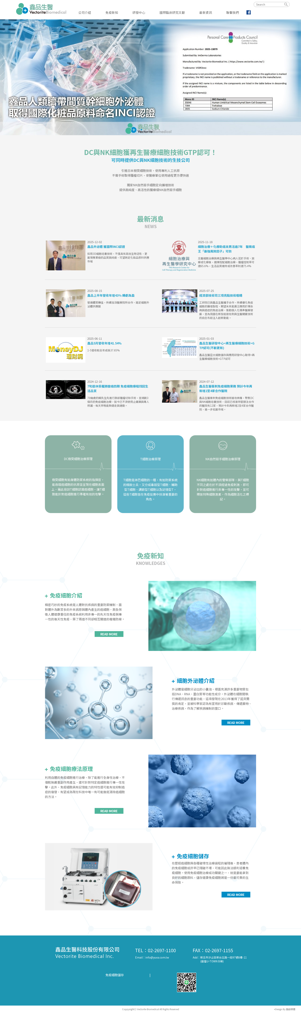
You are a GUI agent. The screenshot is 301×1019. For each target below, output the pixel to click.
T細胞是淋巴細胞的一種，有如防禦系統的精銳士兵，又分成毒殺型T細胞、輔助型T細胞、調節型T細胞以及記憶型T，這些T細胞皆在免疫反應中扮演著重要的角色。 (150, 489)
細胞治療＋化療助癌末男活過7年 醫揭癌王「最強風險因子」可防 (226, 248)
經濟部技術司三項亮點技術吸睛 (220, 295)
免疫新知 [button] (111, 12)
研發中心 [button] (138, 12)
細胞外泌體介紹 (195, 680)
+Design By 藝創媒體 (284, 1009)
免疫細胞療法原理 (71, 768)
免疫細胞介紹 (65, 595)
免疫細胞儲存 (192, 856)
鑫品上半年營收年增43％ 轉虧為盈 (111, 295)
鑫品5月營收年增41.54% (104, 343)
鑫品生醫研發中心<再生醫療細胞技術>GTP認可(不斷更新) (226, 345)
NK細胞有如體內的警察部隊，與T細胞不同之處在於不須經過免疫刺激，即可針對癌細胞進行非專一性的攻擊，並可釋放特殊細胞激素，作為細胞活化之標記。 (223, 489)
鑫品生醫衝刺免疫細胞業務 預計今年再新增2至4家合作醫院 (225, 388)
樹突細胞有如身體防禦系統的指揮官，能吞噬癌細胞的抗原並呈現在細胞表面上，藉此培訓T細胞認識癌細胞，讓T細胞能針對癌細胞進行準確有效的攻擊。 (78, 486)
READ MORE (109, 634)
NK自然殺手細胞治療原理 (222, 459)
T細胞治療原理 (150, 459)
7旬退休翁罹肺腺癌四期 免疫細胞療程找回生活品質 (117, 388)
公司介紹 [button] (84, 12)
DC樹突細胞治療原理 (78, 458)
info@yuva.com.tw (157, 957)
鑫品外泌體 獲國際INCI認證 (106, 246)
